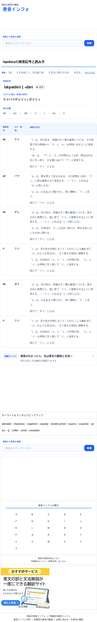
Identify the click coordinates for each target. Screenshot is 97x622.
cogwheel (32, 424)
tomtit (24, 430)
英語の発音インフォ (36, 616)
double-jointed (58, 424)
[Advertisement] (26, 21)
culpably (44, 424)
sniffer (15, 430)
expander (84, 424)
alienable (6, 424)
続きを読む (90, 72)
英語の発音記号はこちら (48, 558)
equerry (72, 424)
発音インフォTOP (22, 619)
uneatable (34, 430)
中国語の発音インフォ (59, 616)
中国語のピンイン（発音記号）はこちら (48, 561)
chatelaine (19, 424)
